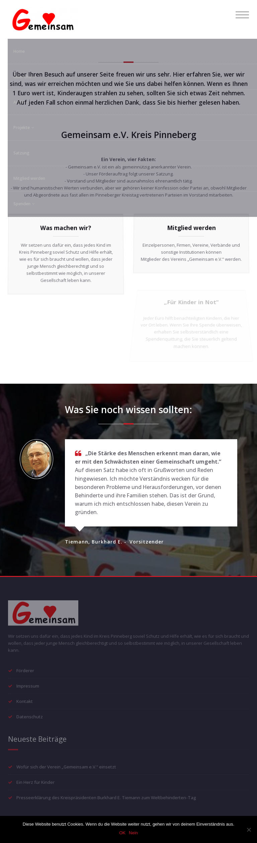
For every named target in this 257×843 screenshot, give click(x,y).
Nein (133, 832)
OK (122, 832)
